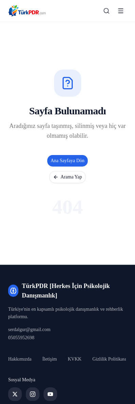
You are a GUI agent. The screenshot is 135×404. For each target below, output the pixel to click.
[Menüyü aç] (121, 11)
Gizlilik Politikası (109, 359)
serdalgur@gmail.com (29, 329)
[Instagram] (32, 394)
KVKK (74, 359)
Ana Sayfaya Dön (68, 160)
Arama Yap (67, 177)
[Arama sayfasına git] (106, 11)
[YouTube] (50, 394)
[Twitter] (15, 394)
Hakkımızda (19, 359)
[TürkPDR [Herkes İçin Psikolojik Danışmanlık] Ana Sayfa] (27, 11)
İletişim (49, 359)
